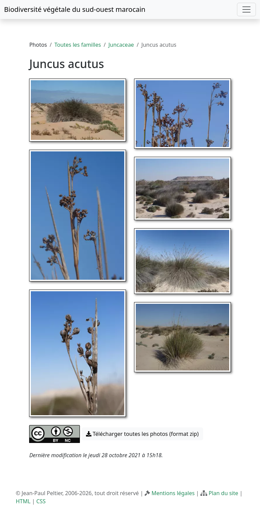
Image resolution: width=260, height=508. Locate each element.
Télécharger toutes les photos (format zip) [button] (142, 434)
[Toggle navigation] (246, 9)
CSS (41, 501)
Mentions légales (173, 493)
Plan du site (223, 493)
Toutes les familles (78, 44)
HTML (23, 501)
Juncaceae (121, 44)
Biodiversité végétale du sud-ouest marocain (74, 9)
